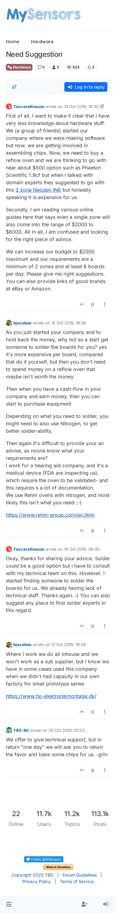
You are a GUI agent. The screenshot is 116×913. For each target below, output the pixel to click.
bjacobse (22, 322)
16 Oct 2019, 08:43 (82, 549)
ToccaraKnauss (28, 106)
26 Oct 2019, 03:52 (67, 730)
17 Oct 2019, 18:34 (68, 644)
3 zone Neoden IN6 (38, 190)
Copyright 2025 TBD (32, 875)
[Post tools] (104, 304)
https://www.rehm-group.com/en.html (50, 515)
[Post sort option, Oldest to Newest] (14, 87)
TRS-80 (21, 730)
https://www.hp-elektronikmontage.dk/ (51, 696)
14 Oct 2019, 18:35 (81, 106)
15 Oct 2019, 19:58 (68, 322)
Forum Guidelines (79, 875)
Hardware (19, 67)
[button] (8, 904)
